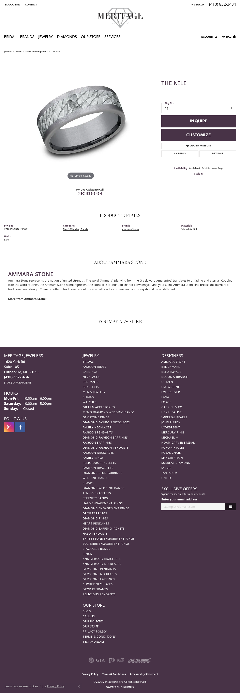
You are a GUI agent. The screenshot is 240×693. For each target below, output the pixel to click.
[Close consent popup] (79, 686)
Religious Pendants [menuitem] (99, 594)
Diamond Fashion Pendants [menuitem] (106, 447)
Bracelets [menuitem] (91, 387)
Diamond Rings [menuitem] (95, 518)
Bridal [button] (10, 37)
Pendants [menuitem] (91, 382)
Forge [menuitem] (166, 402)
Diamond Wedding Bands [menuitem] (103, 488)
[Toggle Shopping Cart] (229, 37)
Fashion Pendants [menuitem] (98, 432)
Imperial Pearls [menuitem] (174, 417)
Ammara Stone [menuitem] (173, 361)
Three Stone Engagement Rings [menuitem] (109, 538)
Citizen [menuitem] (167, 382)
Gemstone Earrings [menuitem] (99, 579)
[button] (12, 4)
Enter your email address (179, 499)
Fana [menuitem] (165, 397)
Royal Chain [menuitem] (171, 453)
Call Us (89, 616)
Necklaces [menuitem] (91, 377)
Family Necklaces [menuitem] (97, 427)
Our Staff (91, 626)
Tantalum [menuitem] (169, 473)
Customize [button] (198, 135)
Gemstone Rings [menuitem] (96, 417)
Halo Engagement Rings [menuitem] (103, 503)
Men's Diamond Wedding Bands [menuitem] (109, 412)
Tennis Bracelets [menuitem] (97, 493)
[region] (80, 120)
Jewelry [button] (45, 37)
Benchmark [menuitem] (170, 367)
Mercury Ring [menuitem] (172, 432)
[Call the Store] (16, 377)
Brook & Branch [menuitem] (175, 377)
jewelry (8, 51)
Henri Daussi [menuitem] (172, 412)
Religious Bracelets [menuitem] (99, 463)
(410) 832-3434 (90, 193)
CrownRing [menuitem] (170, 387)
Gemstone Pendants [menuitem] (99, 569)
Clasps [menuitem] (88, 483)
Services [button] (112, 37)
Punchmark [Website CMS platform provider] (127, 687)
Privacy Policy (95, 631)
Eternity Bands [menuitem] (95, 498)
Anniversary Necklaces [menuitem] (102, 564)
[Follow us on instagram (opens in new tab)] (9, 427)
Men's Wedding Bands (37, 51)
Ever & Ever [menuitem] (170, 392)
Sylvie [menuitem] (166, 468)
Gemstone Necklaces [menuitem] (100, 574)
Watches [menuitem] (89, 402)
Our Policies (93, 621)
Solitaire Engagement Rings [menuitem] (106, 544)
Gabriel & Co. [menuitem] (172, 407)
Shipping (180, 154)
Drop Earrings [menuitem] (95, 513)
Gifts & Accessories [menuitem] (99, 407)
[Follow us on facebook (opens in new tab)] (20, 427)
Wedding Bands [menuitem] (95, 478)
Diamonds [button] (67, 37)
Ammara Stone (130, 229)
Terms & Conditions (99, 636)
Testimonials (94, 641)
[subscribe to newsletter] (230, 506)
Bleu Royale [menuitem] (171, 372)
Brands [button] (27, 37)
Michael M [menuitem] (169, 437)
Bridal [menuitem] (88, 361)
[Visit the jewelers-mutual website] (139, 660)
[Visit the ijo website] (116, 660)
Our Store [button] (90, 37)
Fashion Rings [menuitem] (94, 367)
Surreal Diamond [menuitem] (175, 463)
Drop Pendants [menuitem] (95, 589)
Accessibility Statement (144, 674)
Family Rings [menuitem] (93, 458)
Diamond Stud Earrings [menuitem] (102, 473)
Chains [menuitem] (88, 397)
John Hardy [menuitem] (170, 422)
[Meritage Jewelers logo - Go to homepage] (120, 18)
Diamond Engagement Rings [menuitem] (106, 508)
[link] (30, 4)
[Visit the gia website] (97, 660)
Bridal (18, 51)
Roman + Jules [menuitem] (172, 447)
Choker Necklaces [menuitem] (98, 584)
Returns (217, 154)
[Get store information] (17, 382)
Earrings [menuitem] (90, 372)
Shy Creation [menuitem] (172, 458)
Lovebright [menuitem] (170, 427)
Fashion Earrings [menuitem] (97, 442)
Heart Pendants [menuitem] (96, 523)
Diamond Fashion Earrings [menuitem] (105, 437)
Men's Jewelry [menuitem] (94, 392)
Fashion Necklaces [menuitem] (98, 453)
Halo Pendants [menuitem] (95, 533)
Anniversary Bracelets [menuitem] (102, 559)
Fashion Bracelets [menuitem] (98, 468)
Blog (87, 611)
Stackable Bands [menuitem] (96, 549)
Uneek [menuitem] (166, 478)
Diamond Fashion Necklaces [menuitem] (106, 422)
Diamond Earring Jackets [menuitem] (104, 528)
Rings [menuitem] (87, 554)
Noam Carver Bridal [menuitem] (178, 442)
